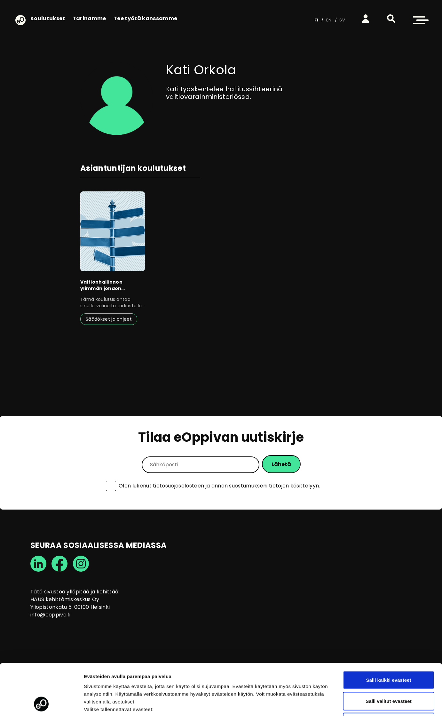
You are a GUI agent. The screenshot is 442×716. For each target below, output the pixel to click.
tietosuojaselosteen (178, 485)
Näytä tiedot (342, 703)
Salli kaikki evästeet (388, 632)
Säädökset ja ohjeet (109, 319)
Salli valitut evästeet (388, 653)
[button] (391, 18)
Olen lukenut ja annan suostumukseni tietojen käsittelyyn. (219, 486)
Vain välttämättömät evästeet (389, 674)
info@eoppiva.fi (50, 614)
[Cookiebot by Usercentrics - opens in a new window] (41, 703)
